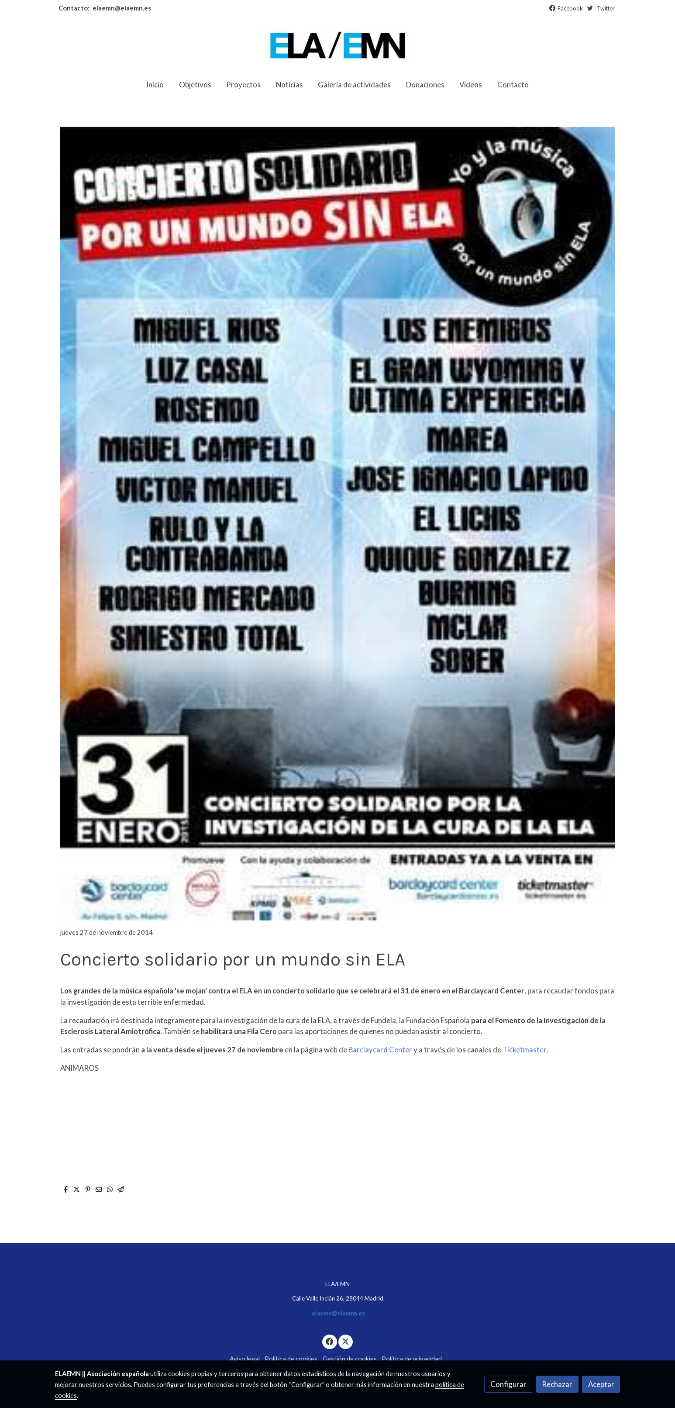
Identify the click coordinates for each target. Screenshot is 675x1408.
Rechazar (557, 1384)
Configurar (508, 1384)
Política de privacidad (412, 1359)
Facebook (570, 8)
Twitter (606, 8)
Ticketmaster (524, 1049)
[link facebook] (329, 1341)
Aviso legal (245, 1359)
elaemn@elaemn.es (121, 8)
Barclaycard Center (380, 1049)
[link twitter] (345, 1341)
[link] (337, 45)
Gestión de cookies (350, 1359)
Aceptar (601, 1384)
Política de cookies (291, 1359)
